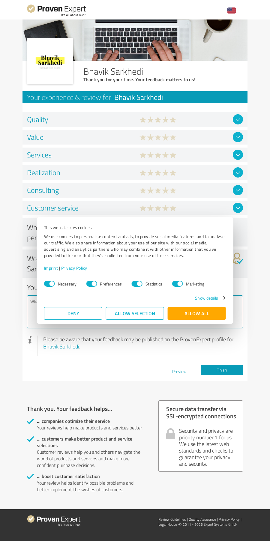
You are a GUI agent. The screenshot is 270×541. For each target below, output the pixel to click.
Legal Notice (167, 524)
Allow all (196, 313)
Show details (206, 298)
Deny (73, 313)
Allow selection (135, 313)
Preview (179, 371)
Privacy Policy (74, 268)
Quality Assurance (202, 519)
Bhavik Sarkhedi (61, 346)
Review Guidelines (172, 519)
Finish (222, 370)
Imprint (51, 268)
